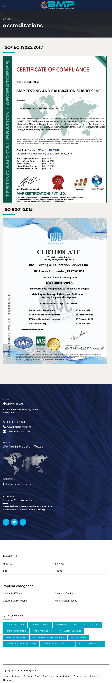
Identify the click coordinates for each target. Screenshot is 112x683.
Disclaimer (95, 676)
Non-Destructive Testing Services (57, 644)
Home (6, 19)
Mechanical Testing (13, 593)
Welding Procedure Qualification (48, 637)
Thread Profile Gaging (16, 631)
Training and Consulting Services (21, 644)
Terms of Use (80, 676)
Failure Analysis (78, 637)
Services (59, 563)
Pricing (58, 570)
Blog (5, 570)
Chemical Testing (64, 593)
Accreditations (63, 676)
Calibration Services (15, 625)
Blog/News (48, 676)
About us (7, 563)
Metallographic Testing (15, 600)
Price (37, 676)
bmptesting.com (28, 670)
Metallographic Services (90, 644)
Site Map (7, 680)
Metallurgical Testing (66, 600)
